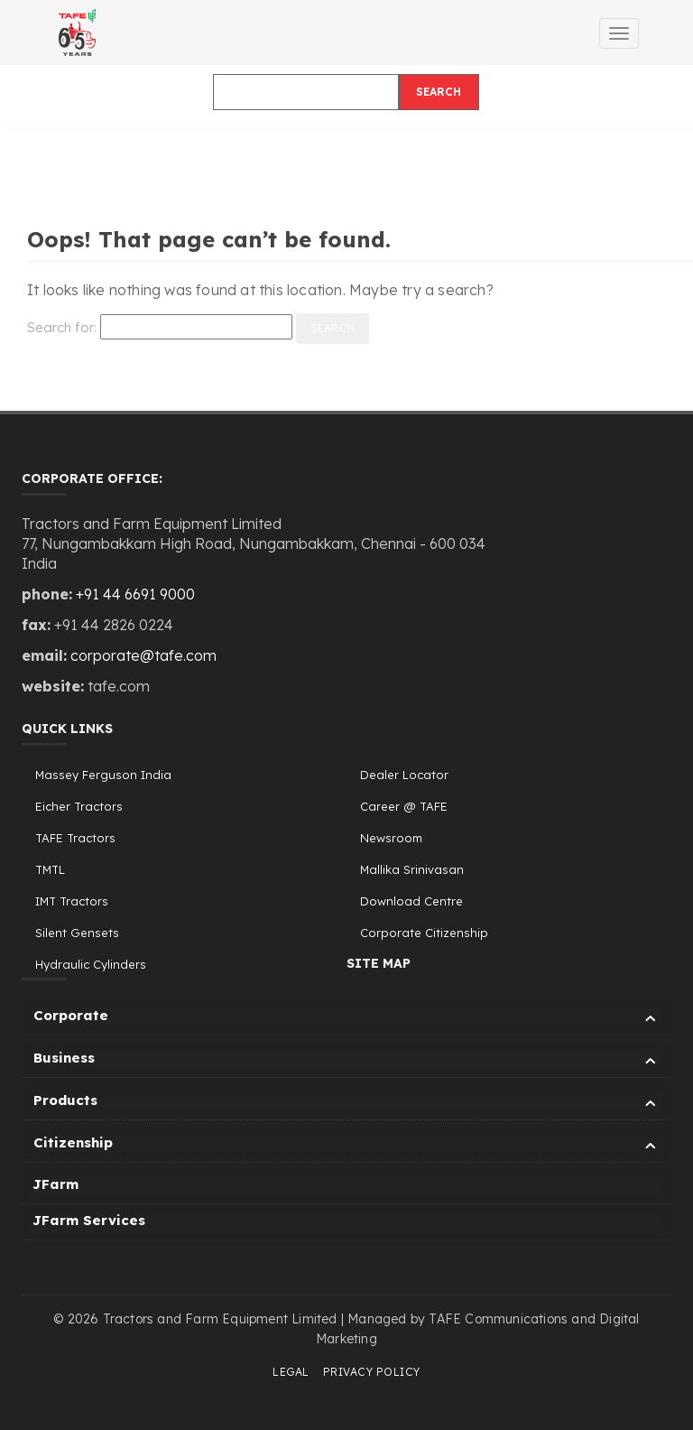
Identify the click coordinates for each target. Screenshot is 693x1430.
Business (347, 1060)
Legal (291, 1372)
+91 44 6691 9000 (135, 594)
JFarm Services (88, 1220)
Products (347, 1102)
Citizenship (347, 1145)
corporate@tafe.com (143, 655)
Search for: (62, 327)
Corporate (347, 1018)
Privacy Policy (371, 1372)
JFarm (55, 1184)
